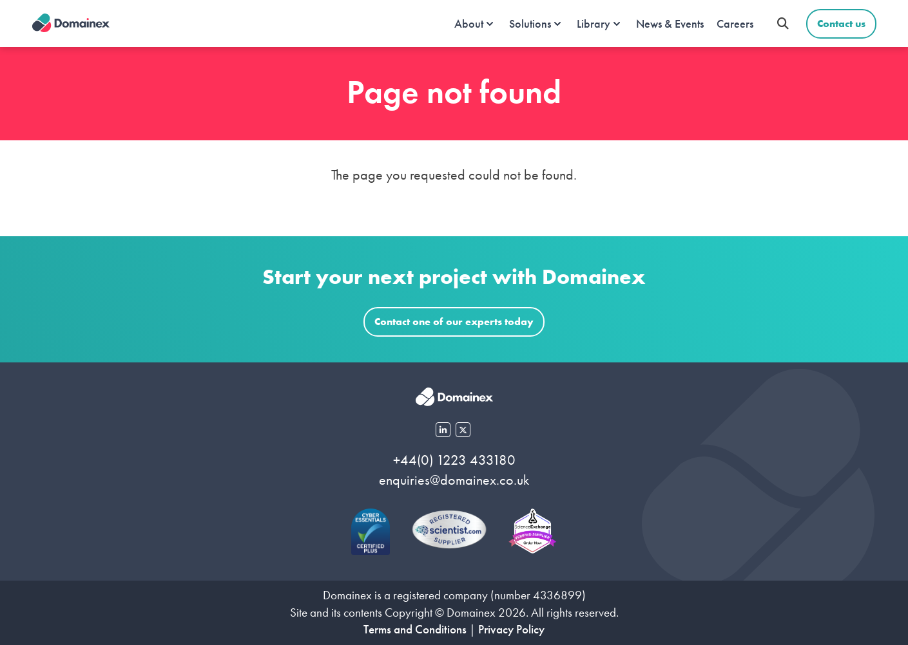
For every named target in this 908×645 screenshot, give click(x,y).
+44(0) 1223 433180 (454, 460)
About (468, 23)
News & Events (670, 23)
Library (593, 23)
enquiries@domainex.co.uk (454, 480)
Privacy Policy (511, 629)
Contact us (841, 23)
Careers (735, 23)
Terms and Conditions (415, 629)
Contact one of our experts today (454, 321)
